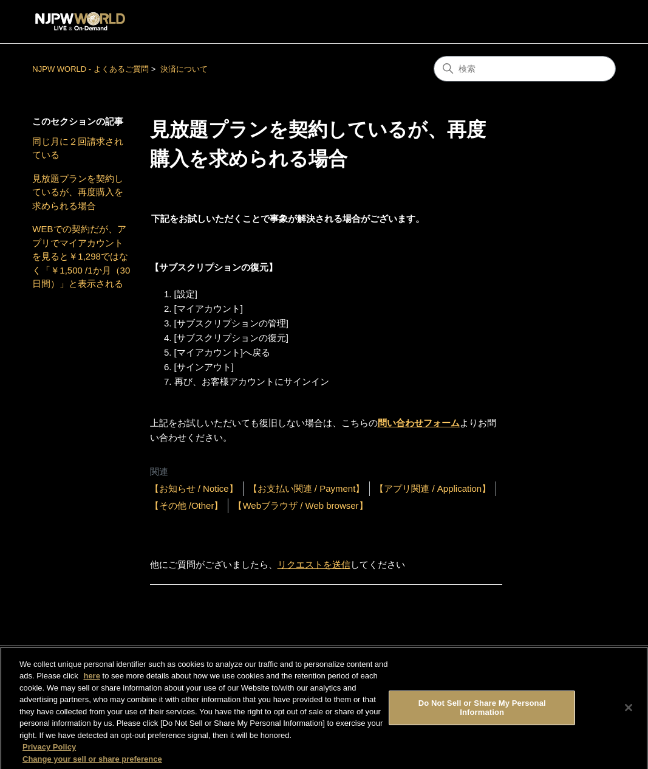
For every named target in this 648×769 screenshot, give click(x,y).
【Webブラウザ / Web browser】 (300, 505)
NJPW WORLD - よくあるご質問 (90, 69)
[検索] (524, 69)
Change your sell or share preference (92, 763)
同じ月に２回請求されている (77, 148)
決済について (184, 69)
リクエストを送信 (314, 564)
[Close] (628, 711)
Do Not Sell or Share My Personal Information (482, 711)
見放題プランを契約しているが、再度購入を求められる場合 (77, 192)
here (91, 680)
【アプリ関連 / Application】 (433, 488)
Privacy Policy (49, 751)
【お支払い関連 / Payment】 (306, 488)
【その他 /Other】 (186, 505)
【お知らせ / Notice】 (194, 488)
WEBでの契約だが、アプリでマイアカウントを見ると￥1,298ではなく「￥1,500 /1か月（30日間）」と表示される (81, 256)
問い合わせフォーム (419, 423)
